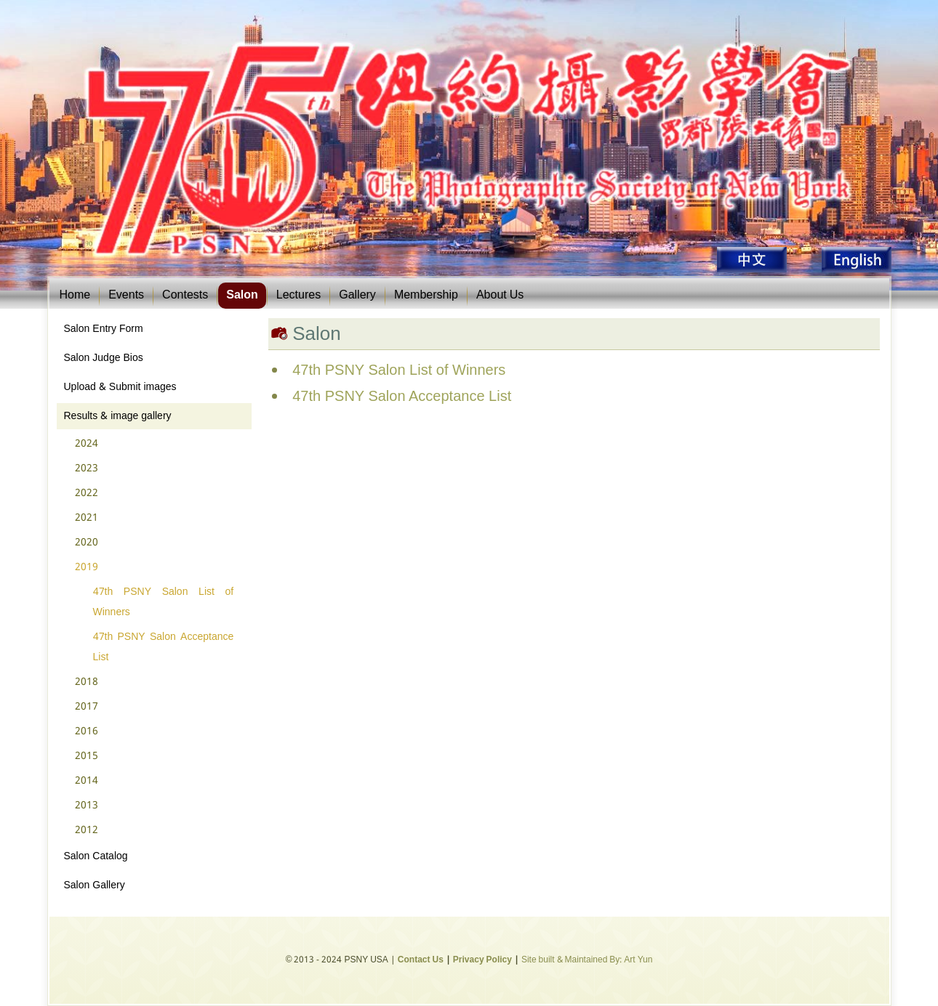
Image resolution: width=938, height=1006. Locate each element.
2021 (86, 518)
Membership (426, 295)
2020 (86, 542)
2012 (86, 830)
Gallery (357, 295)
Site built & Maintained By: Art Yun (586, 960)
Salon (242, 295)
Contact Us (421, 960)
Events (126, 295)
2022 (86, 493)
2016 (86, 731)
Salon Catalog (96, 856)
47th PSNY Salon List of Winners (163, 602)
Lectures (298, 295)
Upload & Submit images (120, 387)
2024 (86, 444)
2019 (86, 567)
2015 (86, 756)
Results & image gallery (118, 416)
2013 (86, 805)
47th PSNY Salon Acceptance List (163, 647)
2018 (86, 682)
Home (75, 295)
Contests (185, 295)
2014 (86, 781)
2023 (86, 468)
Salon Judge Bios (103, 358)
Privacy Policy (482, 960)
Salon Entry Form (103, 329)
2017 (86, 706)
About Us (500, 295)
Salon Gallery (94, 885)
